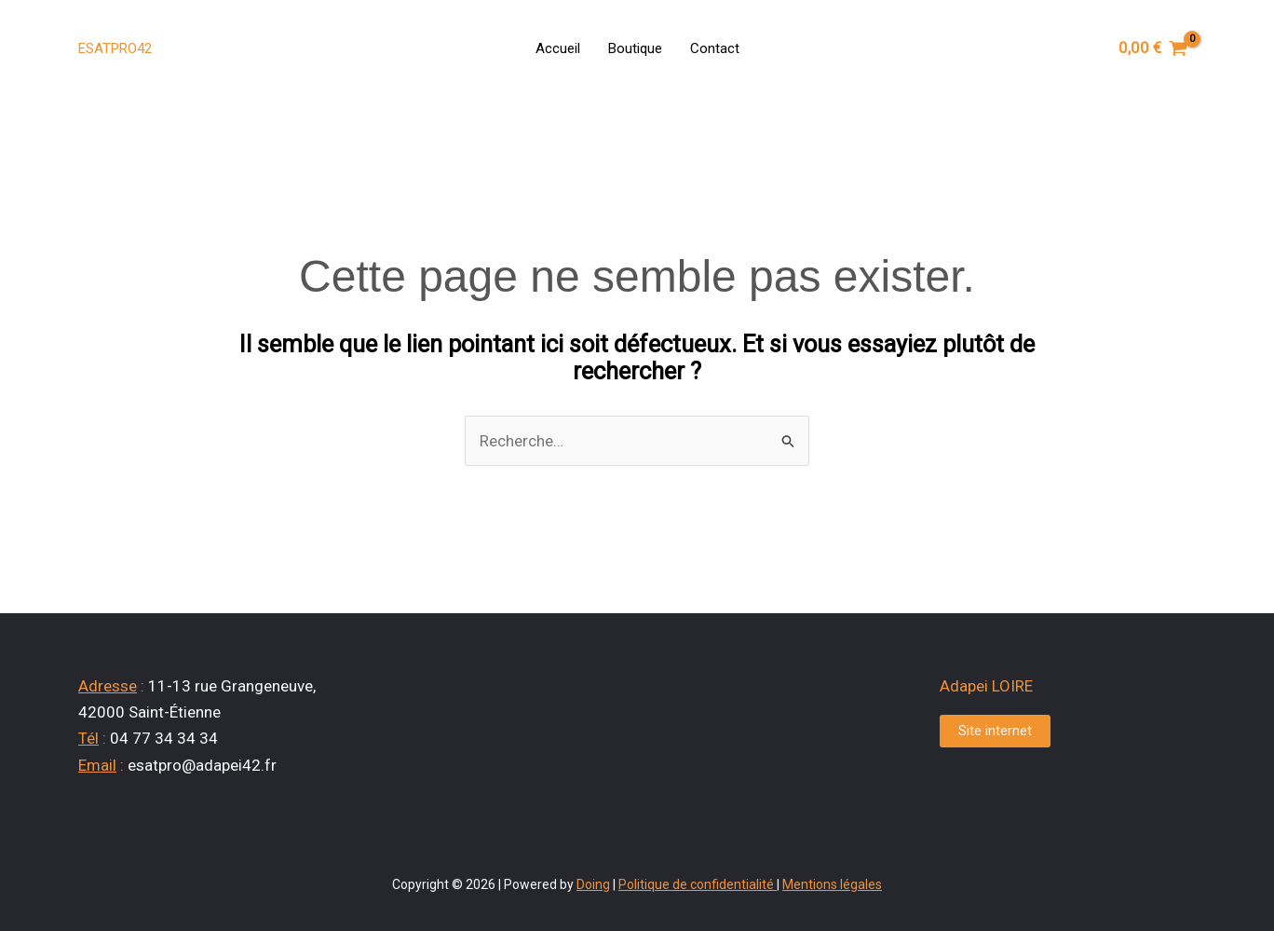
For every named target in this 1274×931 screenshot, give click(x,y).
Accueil (557, 48)
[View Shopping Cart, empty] (1153, 48)
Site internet (995, 730)
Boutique (635, 48)
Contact (714, 48)
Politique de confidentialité (696, 884)
